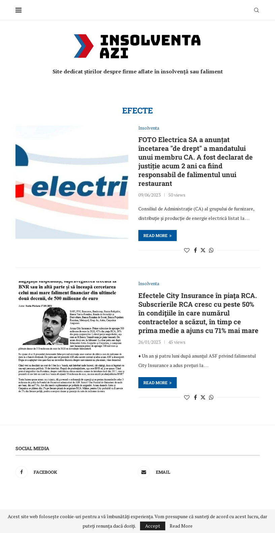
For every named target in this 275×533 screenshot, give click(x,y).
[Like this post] (187, 250)
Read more (157, 235)
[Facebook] (75, 472)
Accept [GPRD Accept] (152, 526)
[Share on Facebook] (195, 250)
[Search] (256, 10)
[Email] (197, 472)
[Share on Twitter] (203, 250)
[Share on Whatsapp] (211, 250)
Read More (181, 526)
